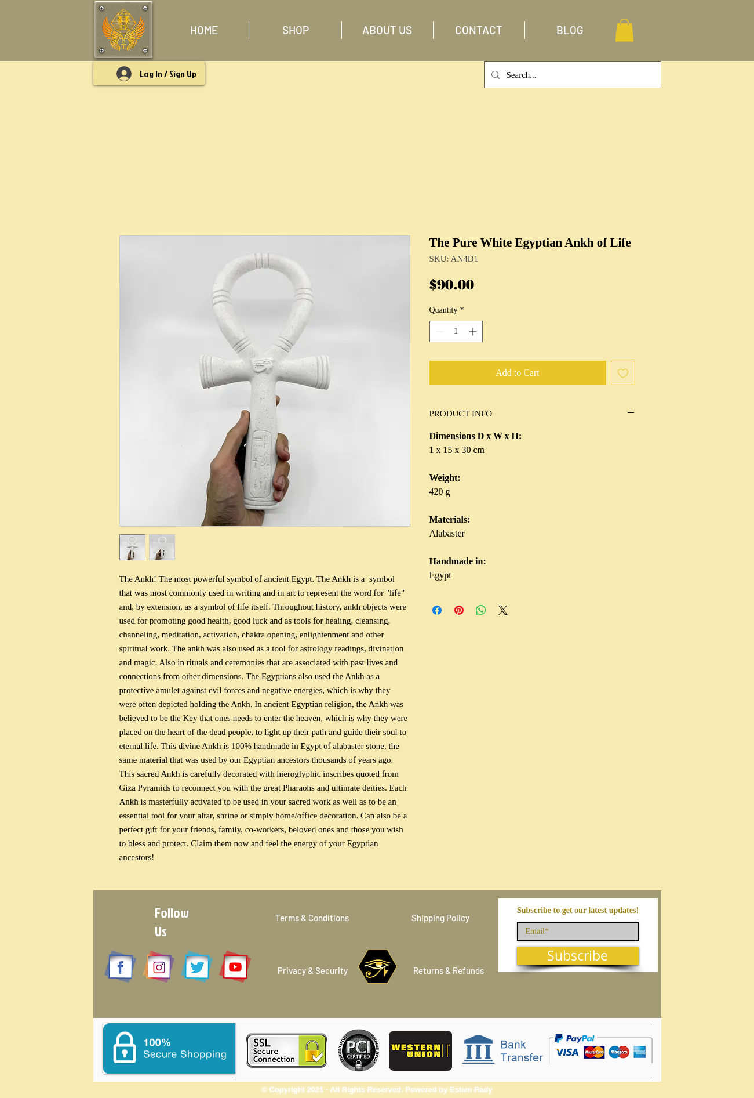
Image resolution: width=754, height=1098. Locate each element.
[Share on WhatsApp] (481, 610)
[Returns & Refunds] (448, 971)
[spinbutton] (456, 331)
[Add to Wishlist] (623, 373)
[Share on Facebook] (437, 610)
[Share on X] (503, 610)
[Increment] (474, 331)
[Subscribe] (578, 956)
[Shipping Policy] (440, 918)
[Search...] (571, 75)
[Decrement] (438, 331)
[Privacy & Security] (313, 971)
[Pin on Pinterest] (459, 610)
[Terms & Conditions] (312, 918)
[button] (295, 30)
